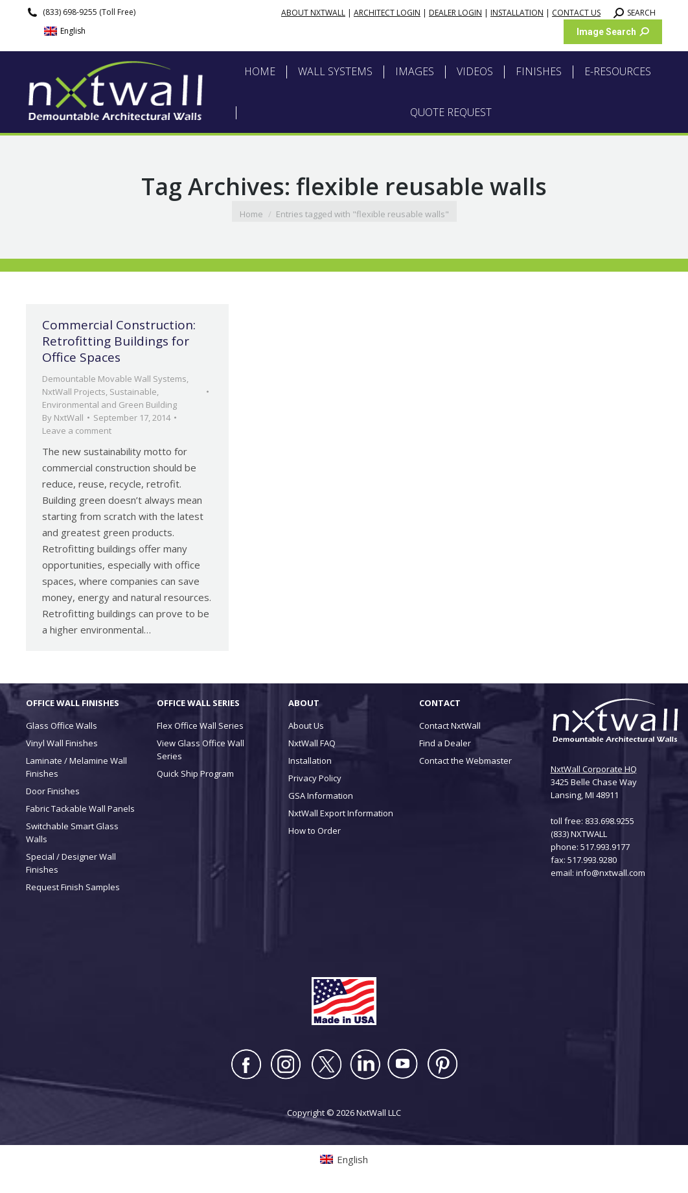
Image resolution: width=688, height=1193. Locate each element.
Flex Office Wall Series (200, 725)
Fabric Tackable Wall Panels (80, 808)
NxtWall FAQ (312, 743)
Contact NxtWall (450, 725)
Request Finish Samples (73, 887)
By (63, 417)
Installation (310, 760)
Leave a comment (76, 430)
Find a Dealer (445, 743)
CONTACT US (576, 12)
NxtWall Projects (74, 391)
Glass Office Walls (61, 725)
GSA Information (320, 795)
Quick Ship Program (195, 773)
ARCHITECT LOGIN (387, 12)
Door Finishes (53, 791)
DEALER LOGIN (455, 12)
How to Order (314, 830)
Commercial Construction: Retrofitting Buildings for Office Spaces (119, 341)
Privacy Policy (314, 778)
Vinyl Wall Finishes (62, 743)
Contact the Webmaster (465, 760)
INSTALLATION (517, 12)
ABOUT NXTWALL (313, 12)
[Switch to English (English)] (65, 31)
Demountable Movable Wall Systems (114, 378)
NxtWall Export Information (340, 813)
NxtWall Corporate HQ (594, 769)
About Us (306, 725)
